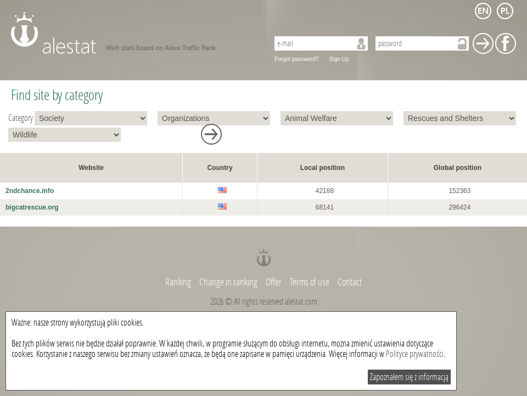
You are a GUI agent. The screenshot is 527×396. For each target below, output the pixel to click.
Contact (350, 282)
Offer (274, 282)
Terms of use (309, 282)
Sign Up (339, 59)
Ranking (179, 282)
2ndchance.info (29, 191)
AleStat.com (133, 33)
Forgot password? (296, 59)
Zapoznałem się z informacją (409, 377)
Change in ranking (229, 282)
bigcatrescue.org (32, 207)
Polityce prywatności (415, 354)
